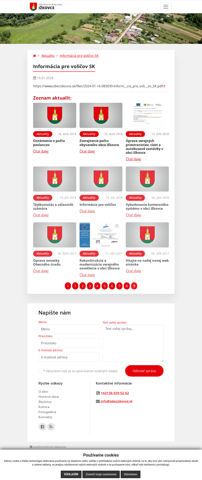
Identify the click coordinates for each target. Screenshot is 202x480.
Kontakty (45, 417)
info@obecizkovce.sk (116, 401)
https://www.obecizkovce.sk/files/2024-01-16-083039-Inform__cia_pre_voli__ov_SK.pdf (98, 86)
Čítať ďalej (40, 151)
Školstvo (45, 402)
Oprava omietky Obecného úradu (47, 262)
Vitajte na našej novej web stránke (147, 262)
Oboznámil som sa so (80, 371)
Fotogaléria (47, 412)
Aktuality (48, 55)
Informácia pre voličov (98, 204)
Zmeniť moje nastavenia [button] (101, 474)
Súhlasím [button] (71, 474)
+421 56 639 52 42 (115, 393)
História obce (48, 396)
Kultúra (43, 407)
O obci (43, 391)
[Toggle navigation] (166, 7)
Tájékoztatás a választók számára (53, 206)
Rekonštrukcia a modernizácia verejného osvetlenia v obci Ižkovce (100, 264)
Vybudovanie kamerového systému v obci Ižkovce (147, 206)
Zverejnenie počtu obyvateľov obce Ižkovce (99, 143)
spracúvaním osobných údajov (97, 371)
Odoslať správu (144, 371)
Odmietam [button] (130, 474)
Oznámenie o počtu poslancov (49, 143)
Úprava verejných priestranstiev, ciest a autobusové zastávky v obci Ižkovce (144, 147)
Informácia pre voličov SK (79, 55)
